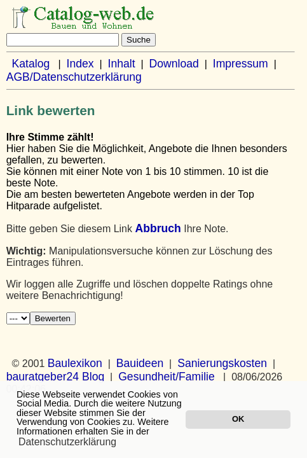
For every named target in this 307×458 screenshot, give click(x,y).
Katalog (31, 63)
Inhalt (121, 63)
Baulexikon (75, 363)
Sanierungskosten (222, 363)
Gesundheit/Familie (166, 376)
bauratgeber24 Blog (55, 376)
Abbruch (158, 228)
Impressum (240, 63)
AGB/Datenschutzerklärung (74, 77)
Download (174, 63)
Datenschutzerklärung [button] (67, 441)
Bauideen (139, 363)
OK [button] (238, 419)
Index (80, 63)
